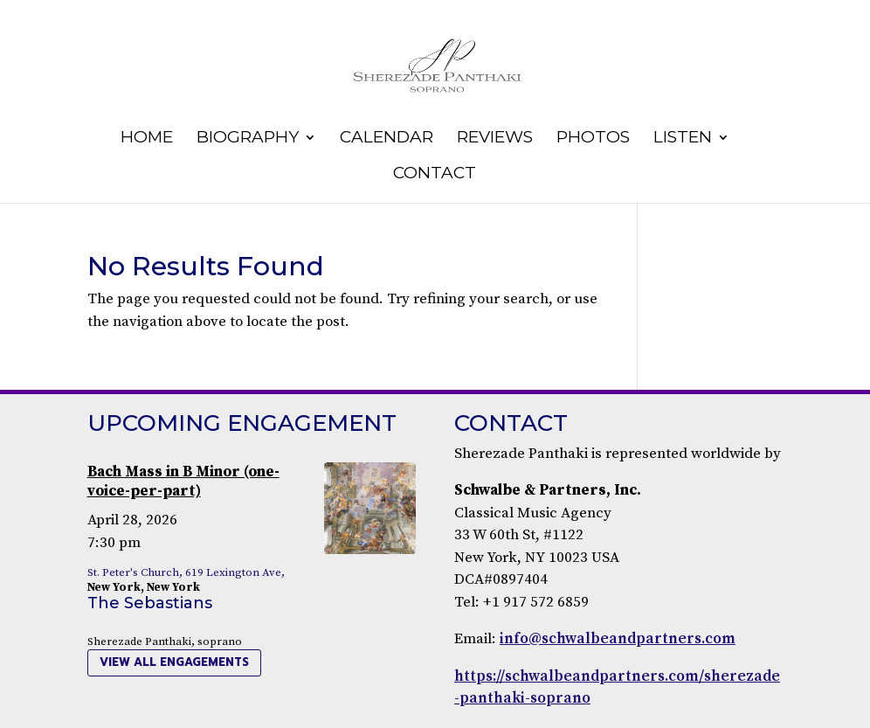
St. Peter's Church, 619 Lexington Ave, (186, 572)
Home (147, 139)
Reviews (495, 139)
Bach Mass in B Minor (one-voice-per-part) (183, 481)
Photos (593, 139)
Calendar (386, 139)
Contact (434, 175)
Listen (682, 139)
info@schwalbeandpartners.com (617, 638)
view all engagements (174, 662)
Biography (248, 139)
